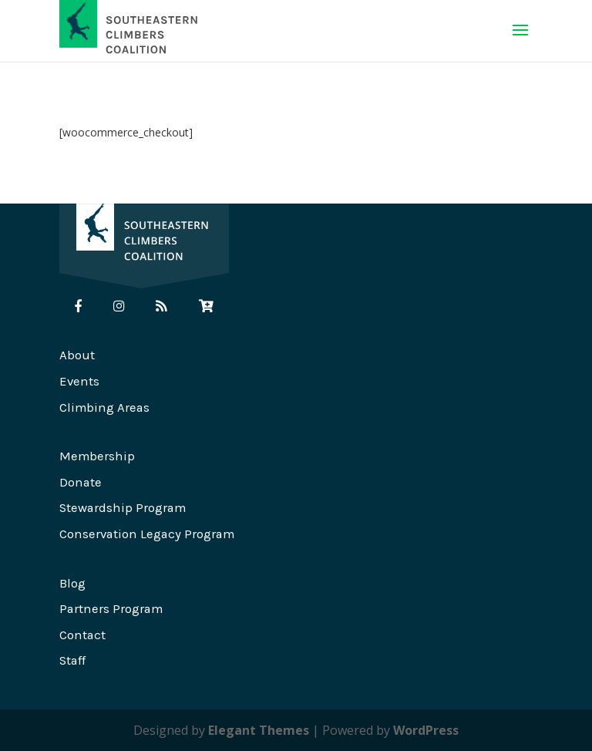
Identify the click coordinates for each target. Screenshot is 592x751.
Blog (72, 583)
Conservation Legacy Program (146, 534)
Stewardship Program (122, 507)
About (77, 355)
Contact (82, 635)
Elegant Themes (258, 730)
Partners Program (111, 608)
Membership (97, 456)
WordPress (426, 730)
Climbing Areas (104, 407)
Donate (80, 482)
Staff (72, 660)
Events (79, 381)
